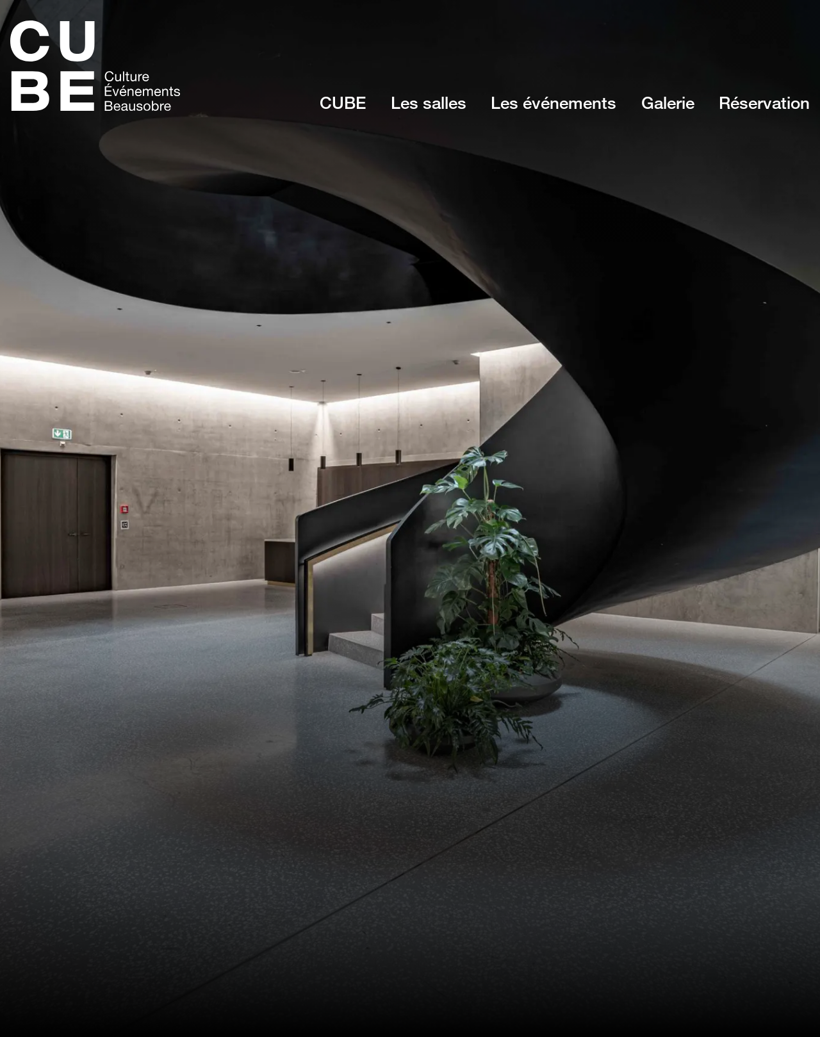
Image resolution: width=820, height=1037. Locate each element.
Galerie (667, 102)
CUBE (343, 102)
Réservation (764, 102)
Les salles (428, 102)
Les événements (553, 102)
